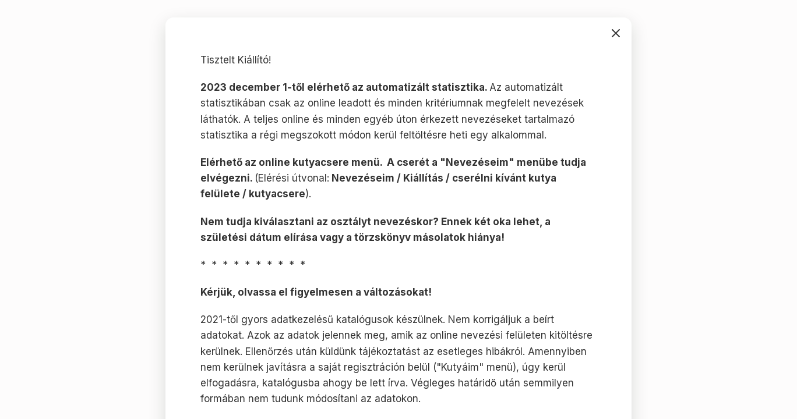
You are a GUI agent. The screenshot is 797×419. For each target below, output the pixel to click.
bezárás (616, 33)
